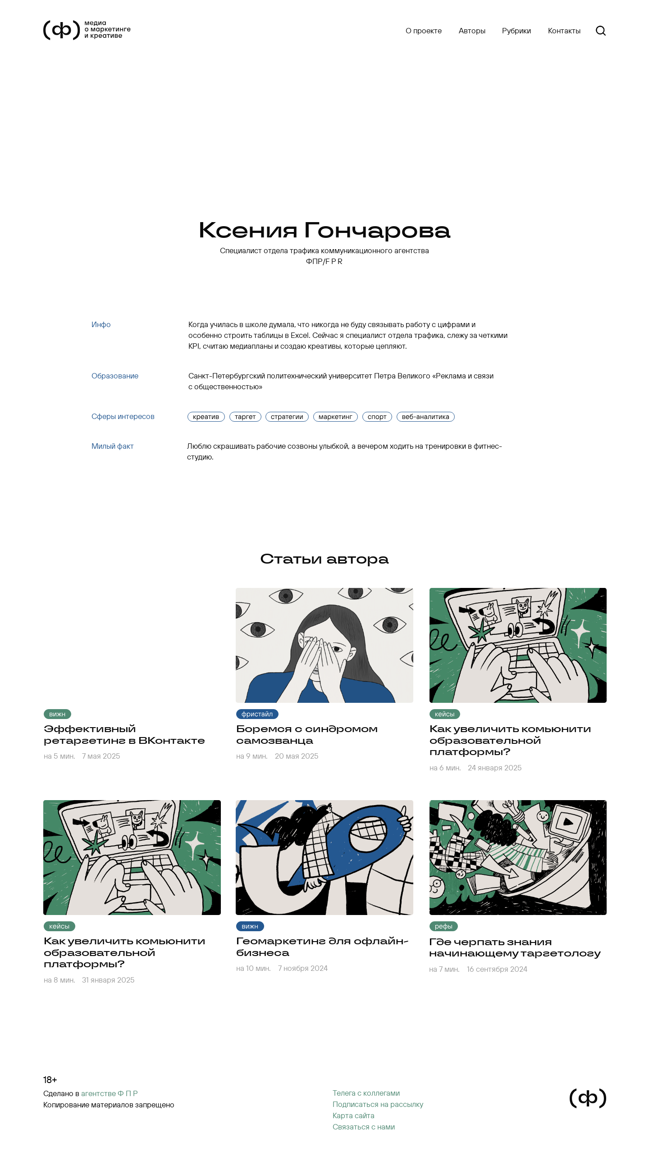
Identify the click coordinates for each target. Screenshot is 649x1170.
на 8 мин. (59, 979)
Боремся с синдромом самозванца (307, 734)
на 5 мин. (59, 755)
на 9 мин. (252, 755)
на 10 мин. (253, 968)
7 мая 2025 (101, 755)
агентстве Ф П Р (109, 1093)
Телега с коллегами (366, 1092)
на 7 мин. (444, 969)
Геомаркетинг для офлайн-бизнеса (322, 946)
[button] (378, 1104)
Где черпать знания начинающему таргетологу (515, 947)
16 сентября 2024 (497, 969)
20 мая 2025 (297, 755)
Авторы (472, 30)
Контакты (564, 30)
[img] (324, 645)
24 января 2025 (495, 767)
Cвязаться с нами (364, 1126)
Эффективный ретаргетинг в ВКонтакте (124, 734)
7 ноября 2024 (303, 968)
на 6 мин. (445, 767)
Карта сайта (354, 1115)
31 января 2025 (108, 979)
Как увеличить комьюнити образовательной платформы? (125, 952)
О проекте (424, 30)
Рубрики (516, 30)
